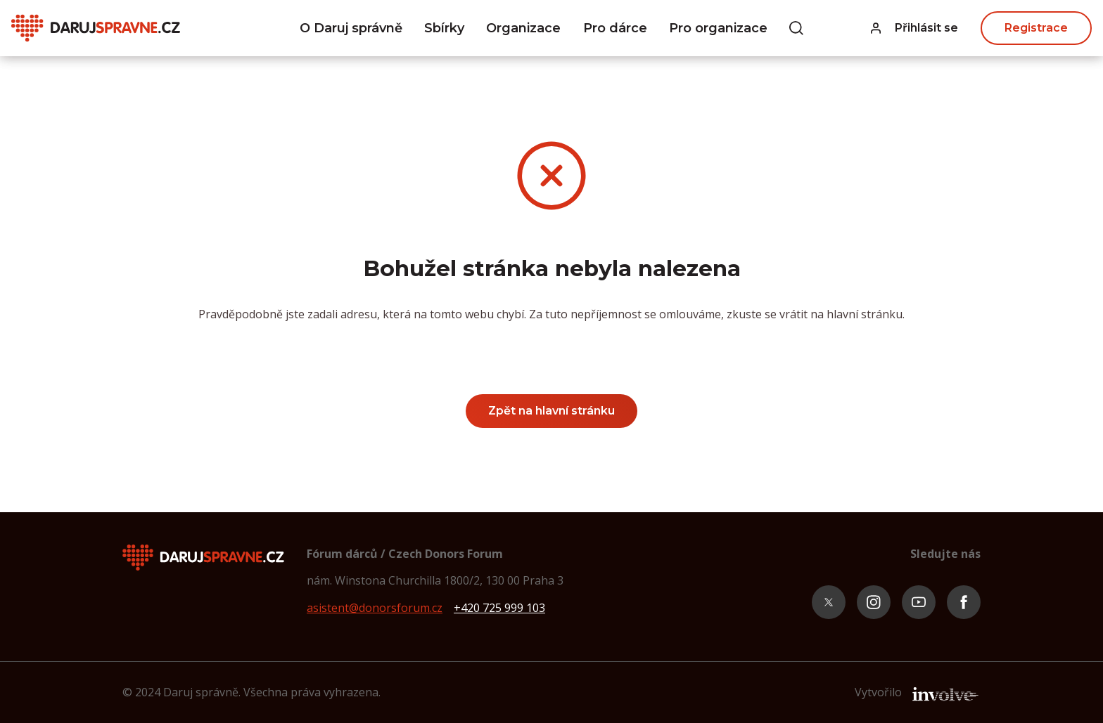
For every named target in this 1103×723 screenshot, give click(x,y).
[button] (914, 28)
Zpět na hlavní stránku (551, 410)
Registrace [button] (1036, 27)
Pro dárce (615, 28)
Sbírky (444, 28)
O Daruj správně (351, 28)
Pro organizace (718, 28)
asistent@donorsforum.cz (374, 607)
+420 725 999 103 (499, 607)
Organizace (523, 28)
